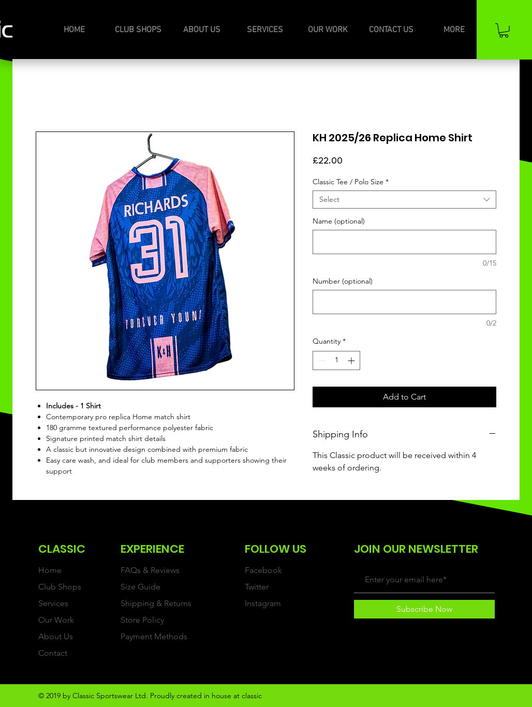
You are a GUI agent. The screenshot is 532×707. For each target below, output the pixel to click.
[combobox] (404, 199)
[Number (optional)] (404, 302)
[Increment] (352, 360)
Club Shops (59, 587)
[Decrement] (320, 360)
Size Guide (140, 587)
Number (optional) (343, 281)
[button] (503, 30)
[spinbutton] (336, 360)
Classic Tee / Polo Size (351, 182)
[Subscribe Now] (424, 609)
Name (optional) (339, 221)
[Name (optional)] (404, 241)
